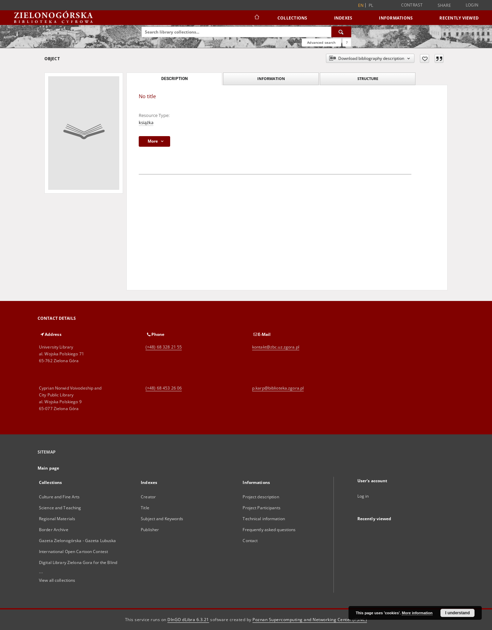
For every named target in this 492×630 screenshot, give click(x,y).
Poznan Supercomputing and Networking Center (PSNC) (309, 619)
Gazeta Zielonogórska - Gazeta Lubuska (77, 540)
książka (146, 123)
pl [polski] (371, 5)
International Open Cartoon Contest (73, 551)
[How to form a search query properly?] (346, 42)
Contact (250, 540)
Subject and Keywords (162, 519)
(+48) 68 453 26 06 (164, 388)
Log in (363, 496)
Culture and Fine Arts (59, 497)
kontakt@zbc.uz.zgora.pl (275, 347)
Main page (48, 468)
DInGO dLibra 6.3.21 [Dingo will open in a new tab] (188, 619)
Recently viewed (459, 18)
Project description (261, 497)
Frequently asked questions (269, 530)
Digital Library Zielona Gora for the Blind (78, 562)
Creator (148, 497)
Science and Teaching (60, 508)
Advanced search (321, 42)
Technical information (264, 519)
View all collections (57, 580)
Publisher (150, 530)
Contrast (412, 5)
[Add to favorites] (424, 58)
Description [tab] (174, 78)
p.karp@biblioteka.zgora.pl (278, 388)
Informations (396, 18)
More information (417, 613)
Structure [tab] (367, 78)
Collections (292, 18)
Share (444, 5)
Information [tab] (271, 78)
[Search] (341, 31)
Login (472, 5)
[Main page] (256, 17)
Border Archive (53, 530)
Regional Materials (57, 519)
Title (145, 508)
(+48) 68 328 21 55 (164, 347)
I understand (457, 613)
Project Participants (261, 508)
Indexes (343, 18)
